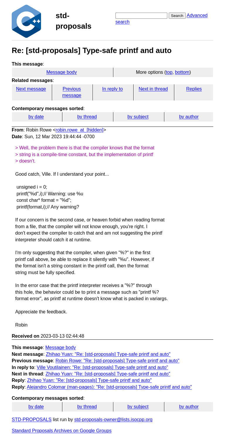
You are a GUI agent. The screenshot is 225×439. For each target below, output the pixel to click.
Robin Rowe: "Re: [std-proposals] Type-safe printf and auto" (117, 360)
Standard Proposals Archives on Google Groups (62, 430)
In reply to (112, 88)
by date (36, 116)
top (169, 72)
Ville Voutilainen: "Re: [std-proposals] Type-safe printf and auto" (102, 367)
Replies (194, 88)
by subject (138, 116)
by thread (87, 116)
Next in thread (153, 88)
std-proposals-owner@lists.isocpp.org (113, 419)
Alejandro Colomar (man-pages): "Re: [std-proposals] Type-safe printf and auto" (109, 387)
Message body (61, 72)
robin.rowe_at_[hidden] (79, 129)
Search (177, 15)
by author (189, 116)
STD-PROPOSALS (32, 419)
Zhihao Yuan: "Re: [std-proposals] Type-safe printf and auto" (108, 354)
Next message (31, 88)
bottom (182, 72)
